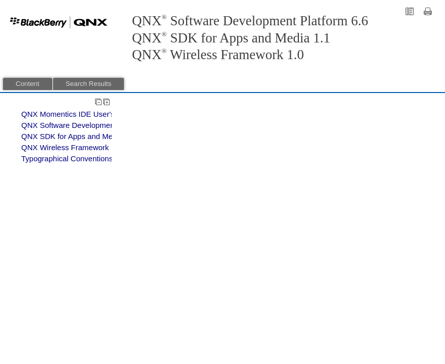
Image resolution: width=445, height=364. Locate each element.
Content (27, 83)
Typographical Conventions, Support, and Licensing (108, 158)
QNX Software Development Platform (84, 125)
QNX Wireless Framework (65, 147)
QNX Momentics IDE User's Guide (79, 114)
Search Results (88, 83)
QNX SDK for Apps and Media (72, 136)
